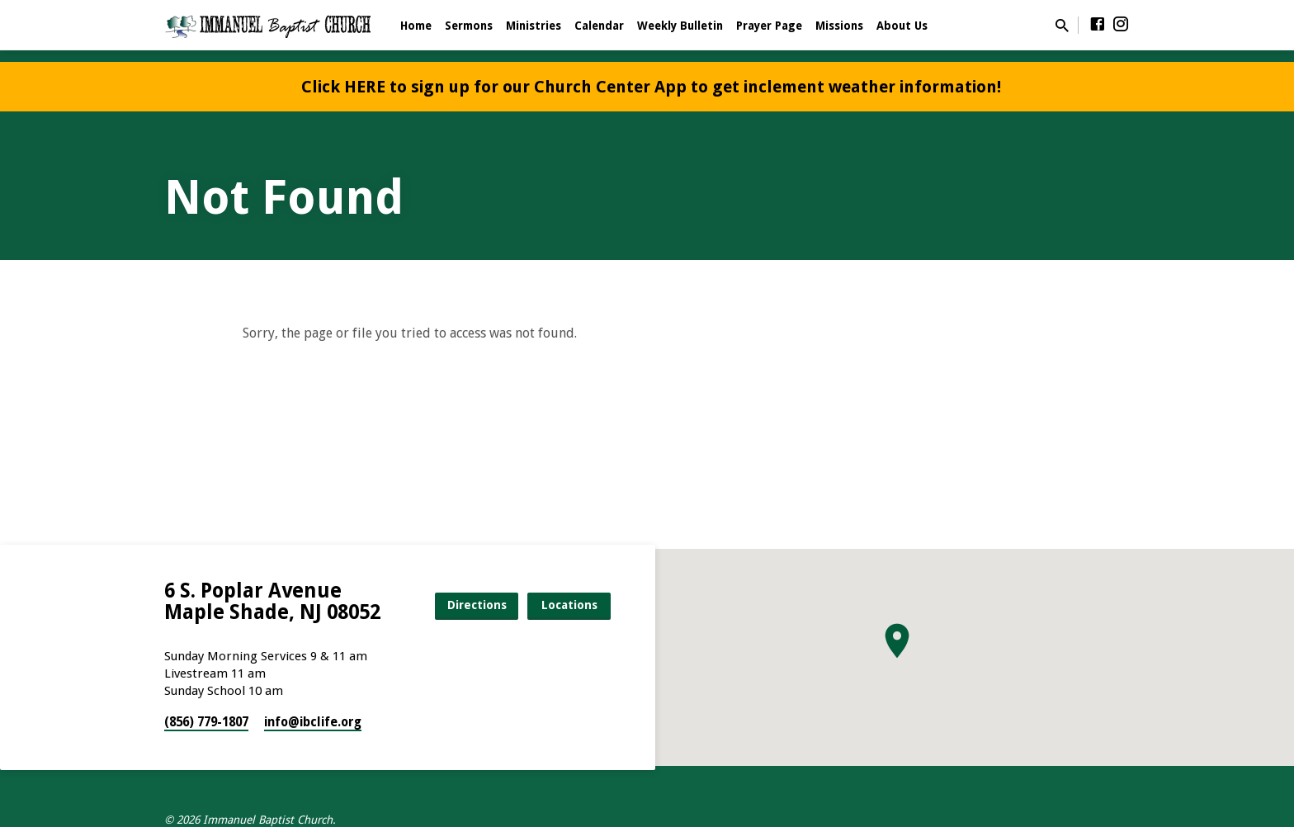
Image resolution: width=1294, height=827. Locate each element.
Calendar (599, 25)
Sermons (469, 25)
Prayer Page (769, 25)
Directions (477, 605)
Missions (839, 25)
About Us (902, 25)
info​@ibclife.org (312, 722)
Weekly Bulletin (680, 25)
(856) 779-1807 (206, 722)
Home (416, 25)
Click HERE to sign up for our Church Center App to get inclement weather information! (651, 87)
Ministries (533, 25)
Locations (569, 605)
